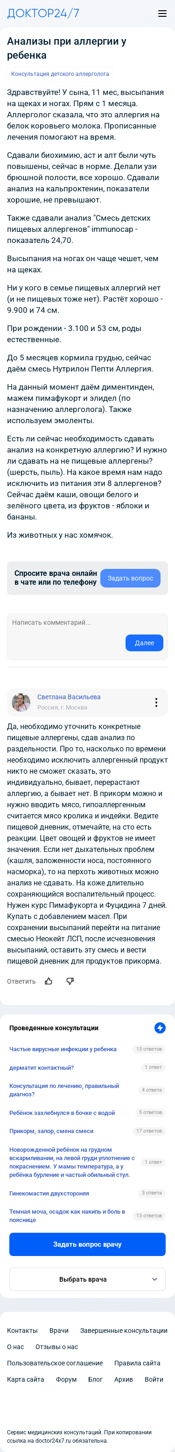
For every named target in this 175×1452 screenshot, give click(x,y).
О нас (15, 1347)
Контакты (22, 1330)
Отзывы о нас (56, 1347)
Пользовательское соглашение (55, 1363)
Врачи (59, 1330)
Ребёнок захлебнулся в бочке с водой (62, 1112)
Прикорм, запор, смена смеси (51, 1131)
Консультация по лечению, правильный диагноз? (64, 1090)
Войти (154, 1379)
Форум (66, 1379)
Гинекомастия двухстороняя (49, 1193)
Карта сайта (25, 1379)
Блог (95, 1379)
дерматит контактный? (41, 1067)
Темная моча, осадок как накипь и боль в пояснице (67, 1215)
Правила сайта (137, 1363)
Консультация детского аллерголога (60, 74)
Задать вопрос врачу (87, 1244)
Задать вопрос (130, 578)
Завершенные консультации (124, 1330)
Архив (123, 1379)
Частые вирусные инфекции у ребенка (63, 1049)
